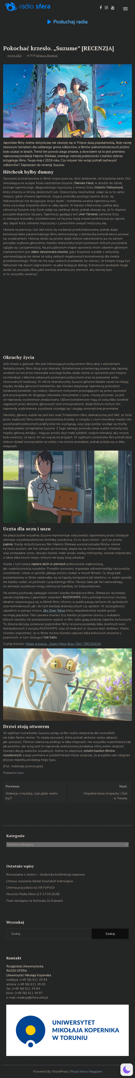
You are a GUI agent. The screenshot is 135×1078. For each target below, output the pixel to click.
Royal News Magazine (86, 1071)
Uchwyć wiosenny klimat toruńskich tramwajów (39, 881)
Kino (20, 773)
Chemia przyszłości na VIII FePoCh (30, 888)
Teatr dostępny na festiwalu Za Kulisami (34, 901)
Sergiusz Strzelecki (47, 55)
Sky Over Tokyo (54, 611)
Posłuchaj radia (70, 21)
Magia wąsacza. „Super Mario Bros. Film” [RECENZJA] (63, 644)
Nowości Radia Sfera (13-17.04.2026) (33, 894)
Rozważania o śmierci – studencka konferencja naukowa (45, 874)
